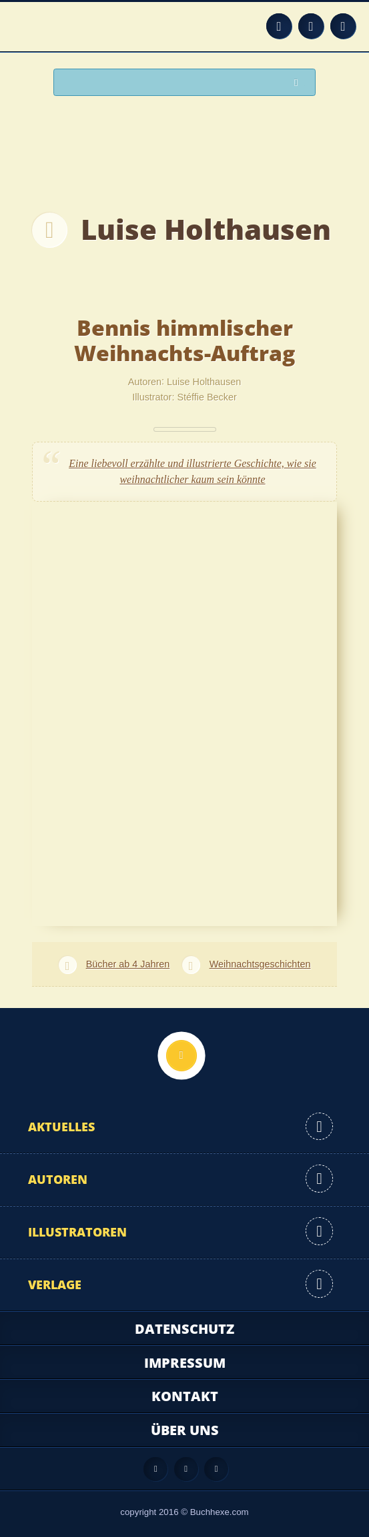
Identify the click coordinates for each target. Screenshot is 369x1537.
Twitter (343, 26)
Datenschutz (184, 1329)
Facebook (311, 26)
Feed (279, 26)
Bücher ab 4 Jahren (128, 964)
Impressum (185, 1363)
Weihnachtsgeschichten (260, 964)
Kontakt (184, 1396)
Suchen (299, 83)
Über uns (185, 1430)
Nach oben (181, 1055)
